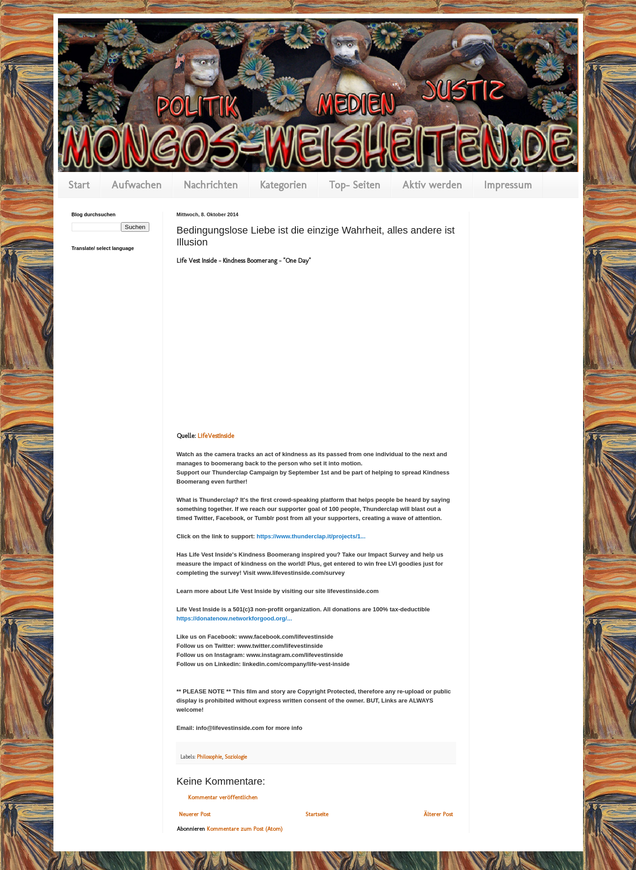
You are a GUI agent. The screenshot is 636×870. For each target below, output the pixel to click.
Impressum (508, 184)
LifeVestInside (216, 436)
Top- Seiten (354, 184)
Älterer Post (438, 814)
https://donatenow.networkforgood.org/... (234, 618)
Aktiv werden (432, 184)
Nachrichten (211, 184)
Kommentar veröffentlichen (223, 797)
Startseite (316, 814)
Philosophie (209, 757)
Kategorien (283, 184)
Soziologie (236, 757)
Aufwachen (136, 184)
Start (78, 184)
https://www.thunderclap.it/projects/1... (311, 536)
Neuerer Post (194, 814)
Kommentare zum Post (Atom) (245, 828)
